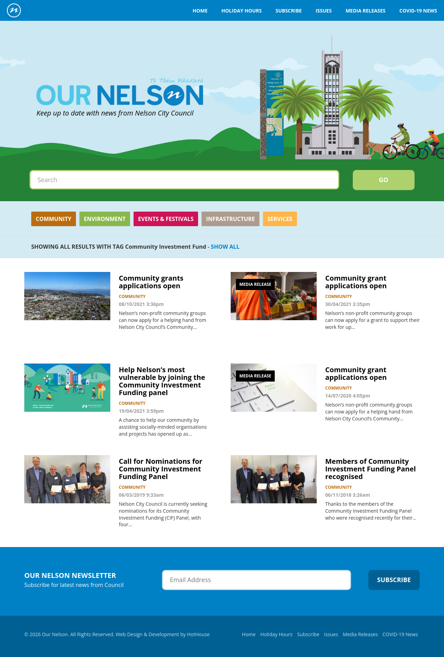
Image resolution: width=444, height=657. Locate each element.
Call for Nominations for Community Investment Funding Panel (161, 469)
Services (279, 219)
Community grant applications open (356, 281)
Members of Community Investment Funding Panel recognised (370, 469)
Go (383, 180)
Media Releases (365, 10)
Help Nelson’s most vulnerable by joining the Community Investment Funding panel (162, 381)
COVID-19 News (418, 10)
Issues (324, 10)
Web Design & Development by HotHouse (163, 634)
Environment (105, 219)
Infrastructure (230, 219)
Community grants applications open (151, 281)
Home (200, 10)
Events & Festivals (166, 219)
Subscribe (288, 10)
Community (53, 219)
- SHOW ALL (222, 246)
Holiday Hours (241, 10)
